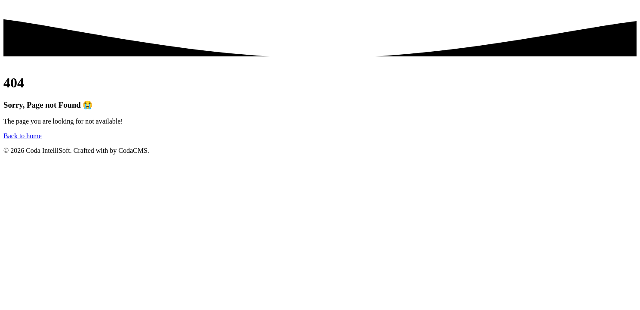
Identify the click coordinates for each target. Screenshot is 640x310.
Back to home (22, 136)
